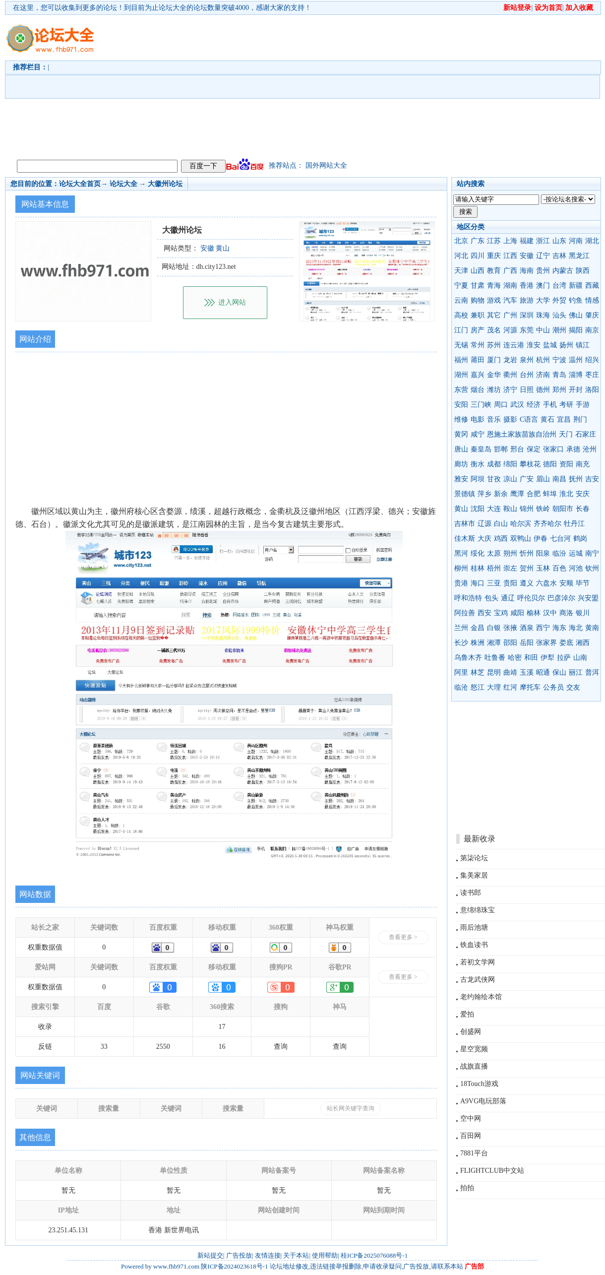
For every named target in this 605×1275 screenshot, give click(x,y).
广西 (510, 270)
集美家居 (474, 875)
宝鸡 (501, 613)
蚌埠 (550, 494)
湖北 (592, 241)
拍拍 (467, 1188)
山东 (559, 241)
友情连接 (268, 1255)
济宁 (510, 389)
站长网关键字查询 (350, 1108)
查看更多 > (403, 937)
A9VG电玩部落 (483, 1101)
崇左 (510, 568)
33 (104, 1046)
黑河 (461, 553)
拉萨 (564, 657)
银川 (583, 613)
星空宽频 (474, 1049)
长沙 (461, 642)
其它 (494, 315)
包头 (491, 598)
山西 (477, 270)
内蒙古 (562, 270)
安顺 (566, 583)
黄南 (592, 628)
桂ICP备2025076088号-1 (374, 1255)
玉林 (543, 568)
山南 (580, 657)
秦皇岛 (481, 449)
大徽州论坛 (165, 184)
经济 (534, 404)
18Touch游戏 (479, 1083)
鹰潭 (517, 494)
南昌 (559, 479)
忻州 (527, 553)
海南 (527, 270)
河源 (510, 330)
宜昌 (564, 419)
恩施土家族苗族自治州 (521, 434)
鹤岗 (580, 538)
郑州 (559, 389)
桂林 (477, 568)
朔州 (510, 553)
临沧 (461, 687)
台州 (527, 375)
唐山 (461, 449)
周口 (501, 404)
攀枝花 (530, 464)
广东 (477, 241)
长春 (583, 508)
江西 (510, 255)
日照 (527, 389)
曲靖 (510, 672)
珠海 (543, 315)
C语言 (529, 419)
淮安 (534, 345)
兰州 (461, 628)
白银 (494, 628)
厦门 (494, 360)
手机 (550, 404)
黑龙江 (579, 255)
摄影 (510, 419)
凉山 (510, 479)
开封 (576, 389)
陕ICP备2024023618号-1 (234, 1266)
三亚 (494, 583)
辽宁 (543, 255)
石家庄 (585, 434)
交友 (573, 687)
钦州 (592, 568)
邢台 (517, 449)
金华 (494, 375)
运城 (576, 553)
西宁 (543, 628)
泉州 (527, 360)
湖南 (510, 285)
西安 (484, 613)
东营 (461, 389)
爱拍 (467, 1014)
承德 (573, 449)
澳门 (543, 285)
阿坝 (477, 479)
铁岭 (543, 508)
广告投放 (239, 1255)
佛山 (576, 315)
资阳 (566, 464)
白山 (501, 523)
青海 (494, 285)
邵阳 (510, 642)
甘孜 (494, 479)
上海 (510, 241)
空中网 (470, 1118)
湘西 (583, 642)
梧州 (494, 568)
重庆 (494, 255)
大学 (543, 300)
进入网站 (232, 302)
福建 (527, 241)
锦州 (527, 508)
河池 (576, 568)
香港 (527, 285)
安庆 (583, 494)
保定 (534, 449)
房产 (477, 330)
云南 (461, 300)
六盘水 (546, 583)
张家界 (546, 642)
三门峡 (481, 404)
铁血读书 (474, 945)
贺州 (527, 568)
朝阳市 (562, 508)
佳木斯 (464, 538)
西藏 (592, 285)
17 (222, 1026)
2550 (163, 1046)
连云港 (513, 345)
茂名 (494, 330)
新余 (501, 494)
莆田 (477, 360)
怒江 (477, 687)
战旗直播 (474, 1066)
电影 (477, 419)
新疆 (576, 285)
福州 (461, 360)
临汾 (559, 553)
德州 (543, 389)
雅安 (461, 479)
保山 (559, 672)
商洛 (566, 613)
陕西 (583, 270)
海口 (477, 583)
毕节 (583, 583)
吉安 (592, 479)
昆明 (494, 672)
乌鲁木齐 (468, 657)
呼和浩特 (468, 598)
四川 (477, 255)
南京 (592, 330)
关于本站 (296, 1255)
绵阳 (510, 464)
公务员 (553, 687)
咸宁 (477, 434)
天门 (566, 434)
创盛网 (470, 1031)
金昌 (477, 628)
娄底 (566, 642)
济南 (543, 375)
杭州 (543, 360)
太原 (494, 553)
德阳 (550, 464)
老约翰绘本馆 (481, 997)
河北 (461, 255)
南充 (583, 464)
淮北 (566, 494)
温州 (576, 360)
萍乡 (484, 494)
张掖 (510, 628)
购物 (477, 300)
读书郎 (470, 892)
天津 (461, 270)
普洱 (592, 672)
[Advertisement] (240, 84)
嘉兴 (477, 375)
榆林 (534, 613)
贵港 (461, 583)
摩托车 (530, 687)
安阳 (461, 404)
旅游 (527, 300)
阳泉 (543, 553)
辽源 (484, 523)
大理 (494, 687)
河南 (576, 241)
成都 (494, 464)
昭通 (543, 672)
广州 (510, 315)
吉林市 (464, 523)
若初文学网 (477, 962)
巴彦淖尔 (561, 598)
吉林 (559, 255)
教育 (494, 270)
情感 (592, 300)
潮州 (559, 330)
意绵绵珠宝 (477, 910)
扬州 (566, 345)
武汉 (517, 404)
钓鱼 (576, 300)
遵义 (527, 583)
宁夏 (461, 285)
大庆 (484, 538)
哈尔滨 (520, 523)
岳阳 (527, 642)
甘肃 (477, 285)
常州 (477, 345)
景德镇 (464, 494)
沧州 (590, 449)
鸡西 (501, 538)
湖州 (461, 375)
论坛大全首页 (80, 184)
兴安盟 (588, 598)
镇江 (583, 345)
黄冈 (461, 434)
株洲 (477, 642)
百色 (559, 568)
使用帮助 (325, 1255)
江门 (461, 330)
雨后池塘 (474, 927)
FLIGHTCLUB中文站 (492, 1170)
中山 (543, 330)
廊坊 (461, 464)
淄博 (576, 375)
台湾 (559, 285)
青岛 (559, 375)
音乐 (494, 419)
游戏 (494, 300)
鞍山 (510, 508)
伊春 (540, 538)
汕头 (559, 315)
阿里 (461, 672)
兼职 (477, 315)
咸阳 (517, 613)
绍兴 (592, 360)
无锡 (461, 345)
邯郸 (501, 449)
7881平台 (474, 1153)
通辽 (508, 598)
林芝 (477, 672)
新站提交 (210, 1255)
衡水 (477, 464)
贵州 (543, 270)
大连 (494, 508)
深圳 (527, 315)
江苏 (494, 241)
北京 (461, 241)
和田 (531, 657)
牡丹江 (574, 523)
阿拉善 (464, 613)
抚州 (576, 479)
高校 (461, 315)
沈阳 (477, 508)
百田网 (470, 1136)
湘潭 (494, 642)
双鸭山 (520, 538)
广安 (527, 479)
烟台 (477, 389)
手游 (583, 404)
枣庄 (592, 375)
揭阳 (576, 330)
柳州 (461, 568)
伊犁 (547, 657)
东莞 (527, 330)
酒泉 (527, 628)
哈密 (515, 657)
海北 (576, 628)
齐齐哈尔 (547, 523)
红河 (510, 687)
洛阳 (592, 389)
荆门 (580, 419)
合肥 (534, 494)
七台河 (560, 538)
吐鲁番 (494, 657)
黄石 (547, 419)
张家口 (553, 449)
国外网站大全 (326, 165)
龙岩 (510, 360)
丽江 (576, 672)
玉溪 (527, 672)
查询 (281, 1046)
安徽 (527, 255)
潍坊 (494, 389)
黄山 (461, 508)
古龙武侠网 (477, 979)
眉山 (543, 479)
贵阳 (510, 583)
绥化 (477, 553)
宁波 (559, 360)
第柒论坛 (474, 858)
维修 (461, 419)
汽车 (510, 300)
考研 (566, 404)
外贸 (559, 300)
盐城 (550, 345)
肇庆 (592, 315)
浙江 (543, 241)
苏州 (494, 345)
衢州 (510, 375)
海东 (559, 628)
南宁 (592, 553)
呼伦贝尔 (531, 598)
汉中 (550, 613)
